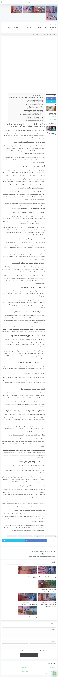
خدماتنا (35, 666)
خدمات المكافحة (23, 666)
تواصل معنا (16, 666)
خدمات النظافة (29, 666)
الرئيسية (43, 666)
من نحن (39, 666)
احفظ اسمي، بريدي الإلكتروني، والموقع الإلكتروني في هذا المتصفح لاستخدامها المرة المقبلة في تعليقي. (36, 563)
